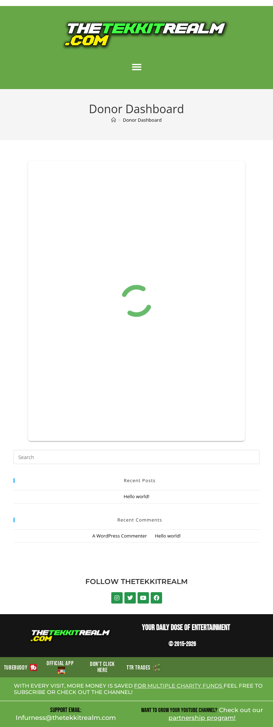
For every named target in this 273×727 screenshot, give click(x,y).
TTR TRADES (143, 667)
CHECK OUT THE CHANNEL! (95, 692)
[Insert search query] (136, 457)
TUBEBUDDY (20, 667)
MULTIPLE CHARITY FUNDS (186, 685)
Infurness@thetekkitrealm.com (66, 718)
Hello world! (137, 496)
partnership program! (202, 717)
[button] (136, 67)
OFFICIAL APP (61, 667)
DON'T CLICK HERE (102, 667)
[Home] (113, 120)
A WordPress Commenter (119, 536)
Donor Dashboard (142, 120)
